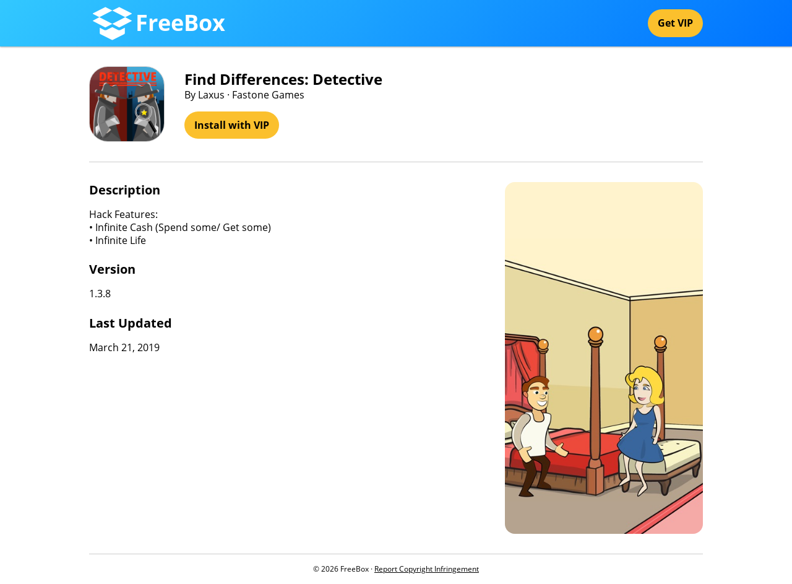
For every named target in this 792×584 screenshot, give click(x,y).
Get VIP (675, 23)
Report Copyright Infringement (426, 569)
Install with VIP (231, 125)
